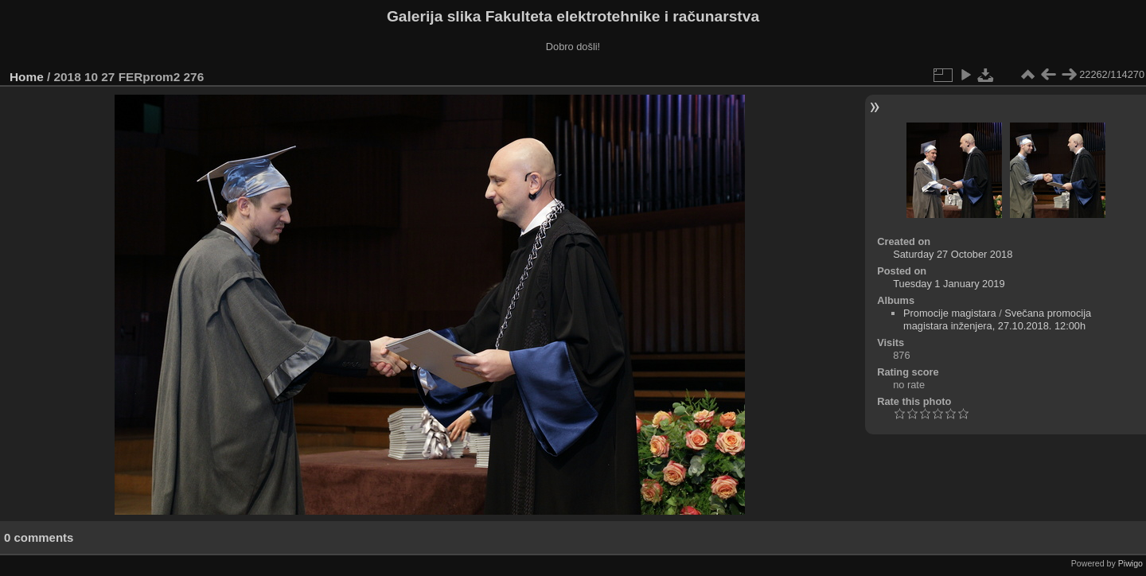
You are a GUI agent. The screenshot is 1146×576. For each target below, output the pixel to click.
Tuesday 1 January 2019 (948, 284)
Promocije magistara (949, 313)
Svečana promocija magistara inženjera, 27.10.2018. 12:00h (997, 319)
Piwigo (1130, 563)
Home (27, 77)
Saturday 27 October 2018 (952, 254)
